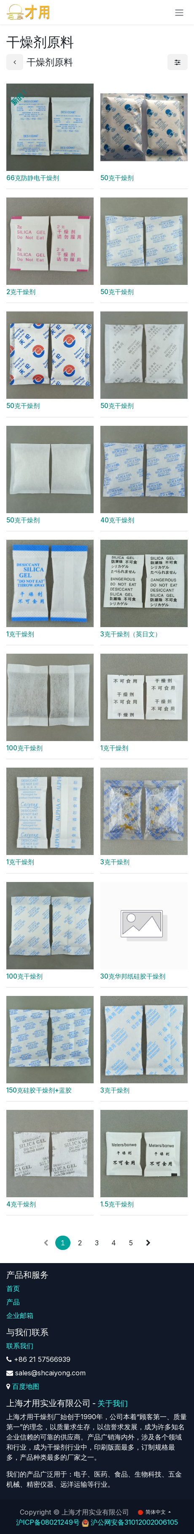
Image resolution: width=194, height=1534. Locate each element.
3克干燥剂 (114, 862)
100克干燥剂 (24, 748)
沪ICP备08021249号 (48, 1522)
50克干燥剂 (117, 178)
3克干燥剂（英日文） (130, 634)
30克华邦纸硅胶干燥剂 (132, 976)
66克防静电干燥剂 (32, 178)
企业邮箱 (19, 1315)
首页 (13, 1288)
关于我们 (112, 1403)
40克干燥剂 (117, 520)
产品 (13, 1302)
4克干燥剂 (21, 1204)
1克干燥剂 (20, 634)
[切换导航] (179, 12)
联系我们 (19, 1346)
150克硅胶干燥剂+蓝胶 (39, 1090)
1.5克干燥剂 (117, 1204)
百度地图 (25, 1386)
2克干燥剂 (20, 292)
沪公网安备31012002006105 (134, 1522)
